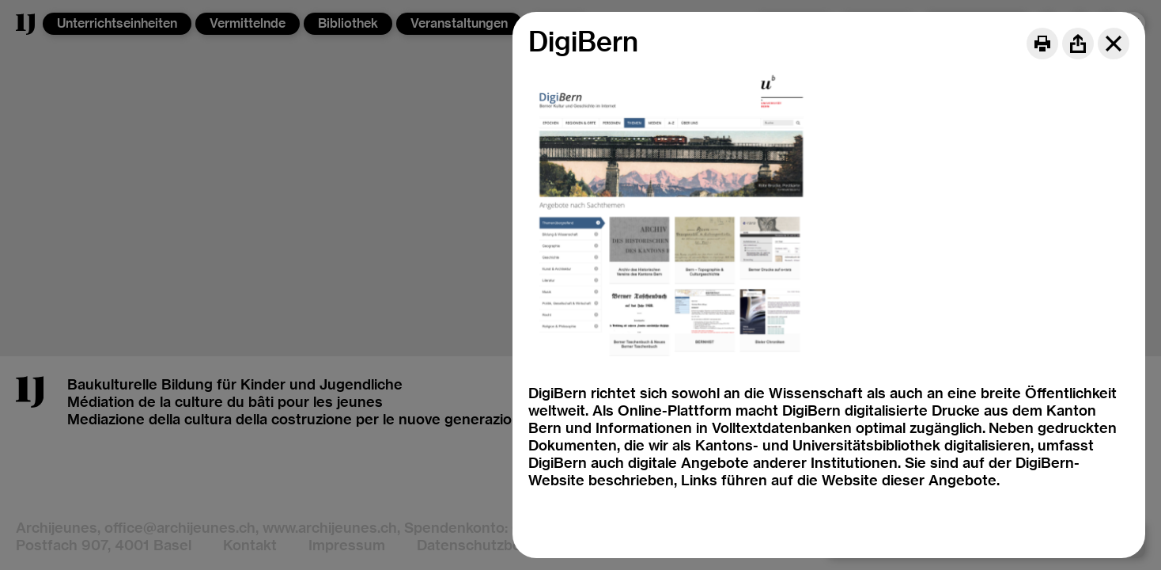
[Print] (1042, 43)
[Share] (1078, 43)
